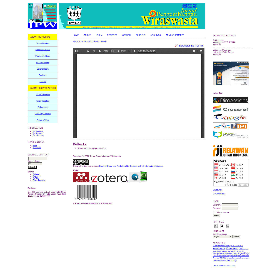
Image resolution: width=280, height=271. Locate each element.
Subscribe (37, 148)
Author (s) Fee (43, 120)
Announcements (175, 35)
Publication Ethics (42, 56)
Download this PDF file (191, 45)
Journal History (43, 43)
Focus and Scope (43, 50)
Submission (43, 107)
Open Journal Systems (224, 265)
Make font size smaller (216, 226)
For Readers (38, 131)
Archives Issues (42, 63)
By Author (37, 176)
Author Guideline (43, 95)
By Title (36, 178)
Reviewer (43, 75)
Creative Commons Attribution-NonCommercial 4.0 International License (131, 166)
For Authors (37, 133)
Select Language (220, 234)
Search (126, 35)
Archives (156, 35)
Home (76, 35)
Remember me (223, 212)
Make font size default (222, 226)
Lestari (103, 41)
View (35, 146)
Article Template (42, 101)
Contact (42, 82)
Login (99, 35)
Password (217, 208)
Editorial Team (43, 69)
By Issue (36, 174)
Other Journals (39, 180)
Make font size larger (227, 226)
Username (217, 205)
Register (112, 35)
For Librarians (38, 135)
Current (140, 35)
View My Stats (219, 194)
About (87, 35)
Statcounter (217, 190)
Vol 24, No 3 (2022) (89, 41)
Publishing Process (43, 114)
